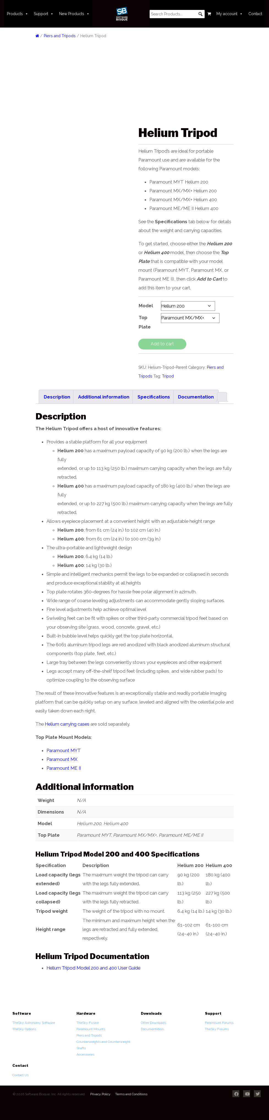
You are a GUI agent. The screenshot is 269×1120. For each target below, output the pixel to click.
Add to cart (162, 343)
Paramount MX (62, 759)
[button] (200, 14)
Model (146, 305)
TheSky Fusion (87, 1023)
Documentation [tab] (196, 397)
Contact (255, 14)
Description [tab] (57, 397)
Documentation (152, 1029)
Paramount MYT (63, 750)
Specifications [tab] (154, 397)
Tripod (168, 376)
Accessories (85, 1054)
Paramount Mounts (90, 1029)
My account (229, 14)
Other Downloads (153, 1023)
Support (44, 14)
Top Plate (145, 322)
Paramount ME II (63, 768)
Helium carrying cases (67, 724)
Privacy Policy (100, 1094)
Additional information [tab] (103, 397)
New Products (74, 14)
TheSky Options (24, 1029)
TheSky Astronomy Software (33, 1023)
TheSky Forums (217, 1029)
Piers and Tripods (60, 36)
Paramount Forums (219, 1023)
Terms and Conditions (131, 1094)
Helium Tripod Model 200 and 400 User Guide (93, 968)
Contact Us (20, 1075)
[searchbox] (177, 14)
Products (17, 14)
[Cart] (209, 14)
